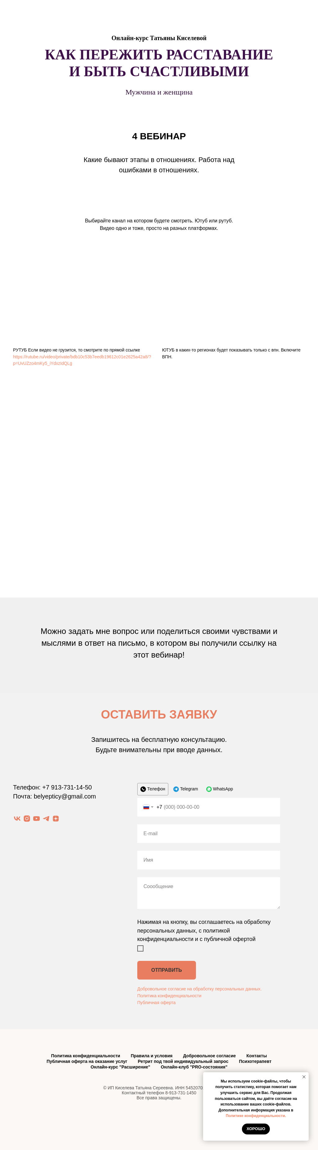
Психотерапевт (255, 1061)
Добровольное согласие (209, 1055)
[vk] (17, 818)
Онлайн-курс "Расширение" (120, 1066)
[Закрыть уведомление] (304, 1077)
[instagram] (27, 818)
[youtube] (36, 818)
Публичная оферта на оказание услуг (87, 1061)
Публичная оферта (156, 1002)
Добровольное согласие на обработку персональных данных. (199, 988)
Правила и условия (152, 1055)
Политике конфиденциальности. (256, 1116)
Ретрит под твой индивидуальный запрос (183, 1061)
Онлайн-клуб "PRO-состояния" (194, 1066)
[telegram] (46, 818)
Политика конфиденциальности (169, 995)
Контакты (256, 1055)
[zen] (56, 818)
